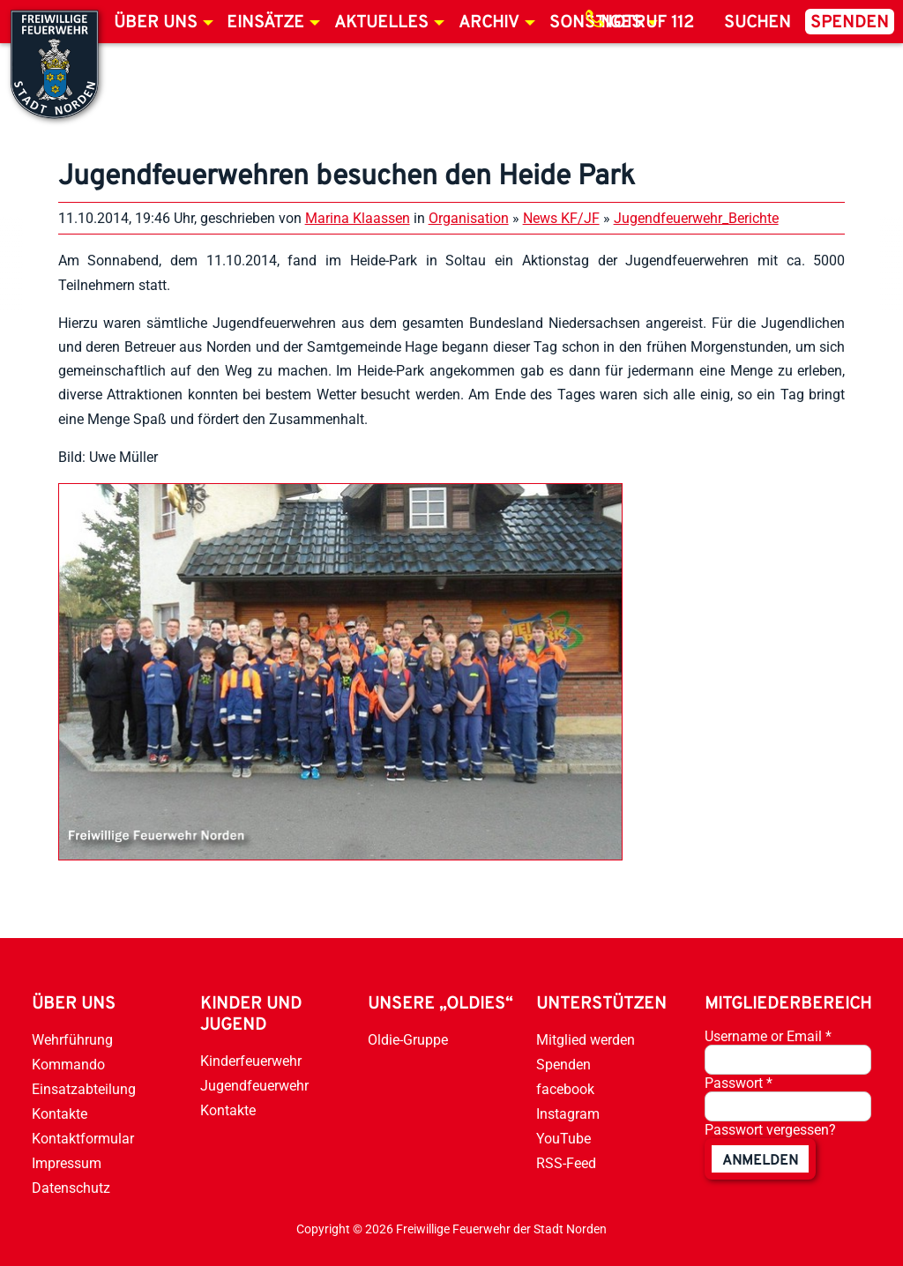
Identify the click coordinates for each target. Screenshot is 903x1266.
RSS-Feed (566, 1163)
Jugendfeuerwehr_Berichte (696, 218)
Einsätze (265, 23)
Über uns (156, 23)
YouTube (563, 1138)
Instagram (568, 1114)
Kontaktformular (83, 1138)
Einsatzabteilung (84, 1089)
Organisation (469, 218)
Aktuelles (381, 23)
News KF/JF (561, 218)
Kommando (68, 1064)
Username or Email (768, 1036)
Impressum (66, 1163)
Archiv (489, 23)
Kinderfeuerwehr (251, 1061)
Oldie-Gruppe (408, 1039)
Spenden (849, 23)
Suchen (757, 23)
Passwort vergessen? (770, 1129)
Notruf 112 (647, 23)
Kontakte (59, 1114)
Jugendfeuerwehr (254, 1085)
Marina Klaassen (357, 218)
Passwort (738, 1083)
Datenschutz (71, 1188)
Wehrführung (72, 1039)
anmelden (760, 1161)
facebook (565, 1089)
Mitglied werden (585, 1039)
